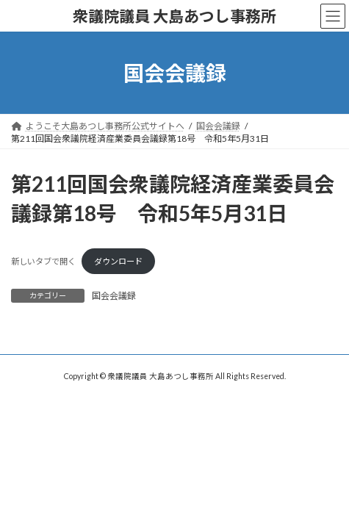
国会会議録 (114, 295)
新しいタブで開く (43, 261)
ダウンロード (118, 261)
